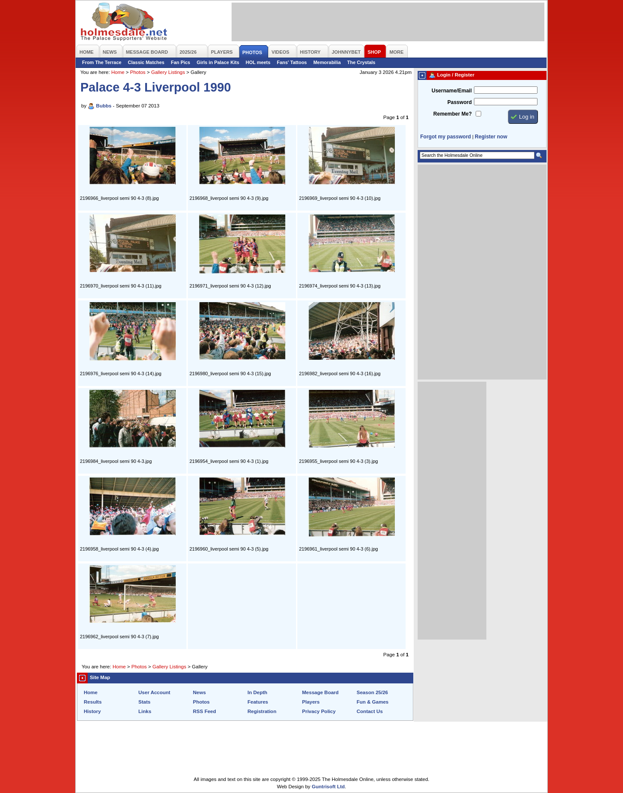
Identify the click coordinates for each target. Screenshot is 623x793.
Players (311, 701)
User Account (154, 692)
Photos (138, 72)
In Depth (257, 692)
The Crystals (361, 62)
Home (118, 72)
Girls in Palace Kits (218, 62)
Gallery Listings (168, 72)
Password (459, 102)
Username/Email (451, 91)
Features (257, 701)
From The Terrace (102, 62)
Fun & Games (372, 701)
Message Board (320, 692)
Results (93, 701)
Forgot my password (445, 137)
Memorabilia (327, 62)
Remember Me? (453, 114)
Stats (144, 701)
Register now (491, 137)
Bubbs (104, 105)
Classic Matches (146, 62)
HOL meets (258, 62)
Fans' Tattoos (292, 62)
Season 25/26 (372, 692)
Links (144, 711)
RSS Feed (204, 711)
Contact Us (370, 711)
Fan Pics (180, 62)
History (92, 711)
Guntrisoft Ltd (328, 786)
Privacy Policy (319, 711)
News (199, 692)
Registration (261, 711)
